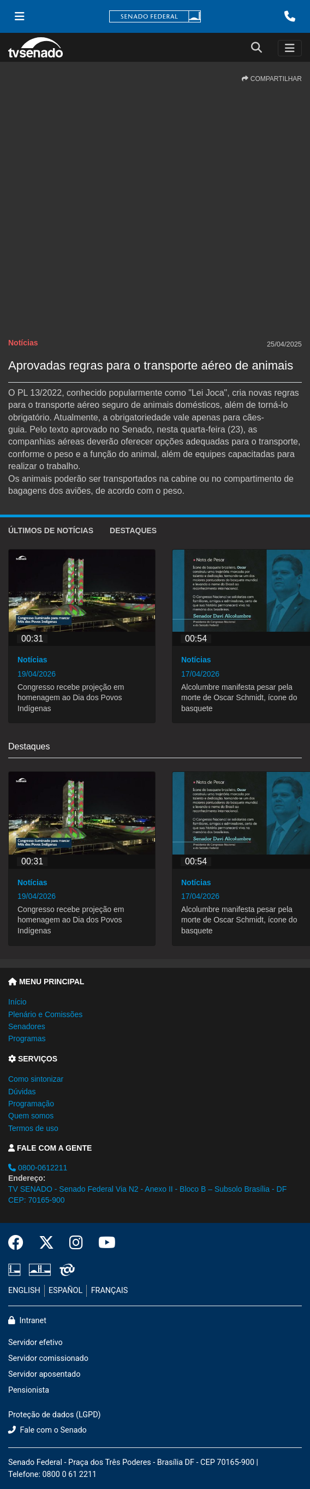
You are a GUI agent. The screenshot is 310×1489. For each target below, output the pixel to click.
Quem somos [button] (30, 1115)
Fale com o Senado (47, 1430)
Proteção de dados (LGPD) (54, 1414)
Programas (26, 1038)
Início (17, 1001)
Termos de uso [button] (33, 1128)
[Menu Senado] (19, 16)
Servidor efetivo (35, 1342)
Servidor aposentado (44, 1374)
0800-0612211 (37, 1167)
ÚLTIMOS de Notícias (50, 530)
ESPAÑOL (65, 1290)
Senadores (26, 1026)
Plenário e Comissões (45, 1014)
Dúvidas (22, 1091)
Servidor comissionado (48, 1358)
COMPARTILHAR (272, 79)
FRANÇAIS (109, 1290)
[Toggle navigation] (290, 48)
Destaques (133, 530)
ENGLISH (24, 1290)
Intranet (27, 1320)
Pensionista (28, 1390)
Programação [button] (31, 1103)
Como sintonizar (35, 1079)
